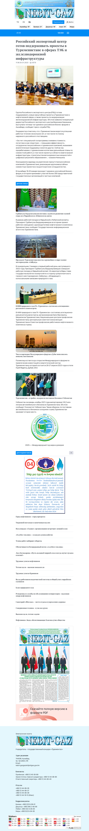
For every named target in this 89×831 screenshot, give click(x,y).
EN (24, 22)
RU (30, 22)
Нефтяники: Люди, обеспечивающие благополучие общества (40, 620)
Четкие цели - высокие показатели (30, 567)
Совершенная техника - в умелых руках (32, 608)
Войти (69, 22)
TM (18, 22)
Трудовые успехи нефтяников (28, 561)
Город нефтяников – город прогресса (30, 517)
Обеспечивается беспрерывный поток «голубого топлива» (39, 547)
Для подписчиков (24, 453)
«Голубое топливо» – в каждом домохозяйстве (34, 535)
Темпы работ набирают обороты (29, 541)
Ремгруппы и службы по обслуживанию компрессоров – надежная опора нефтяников (42, 595)
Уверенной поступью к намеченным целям (33, 523)
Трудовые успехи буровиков (27, 573)
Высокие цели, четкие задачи (27, 614)
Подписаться (58, 22)
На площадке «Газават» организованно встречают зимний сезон (41, 529)
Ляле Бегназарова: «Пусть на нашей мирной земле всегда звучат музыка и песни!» (44, 554)
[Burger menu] (68, 33)
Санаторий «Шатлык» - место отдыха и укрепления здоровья (40, 602)
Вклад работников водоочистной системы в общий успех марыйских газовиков (43, 580)
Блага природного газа (25, 588)
